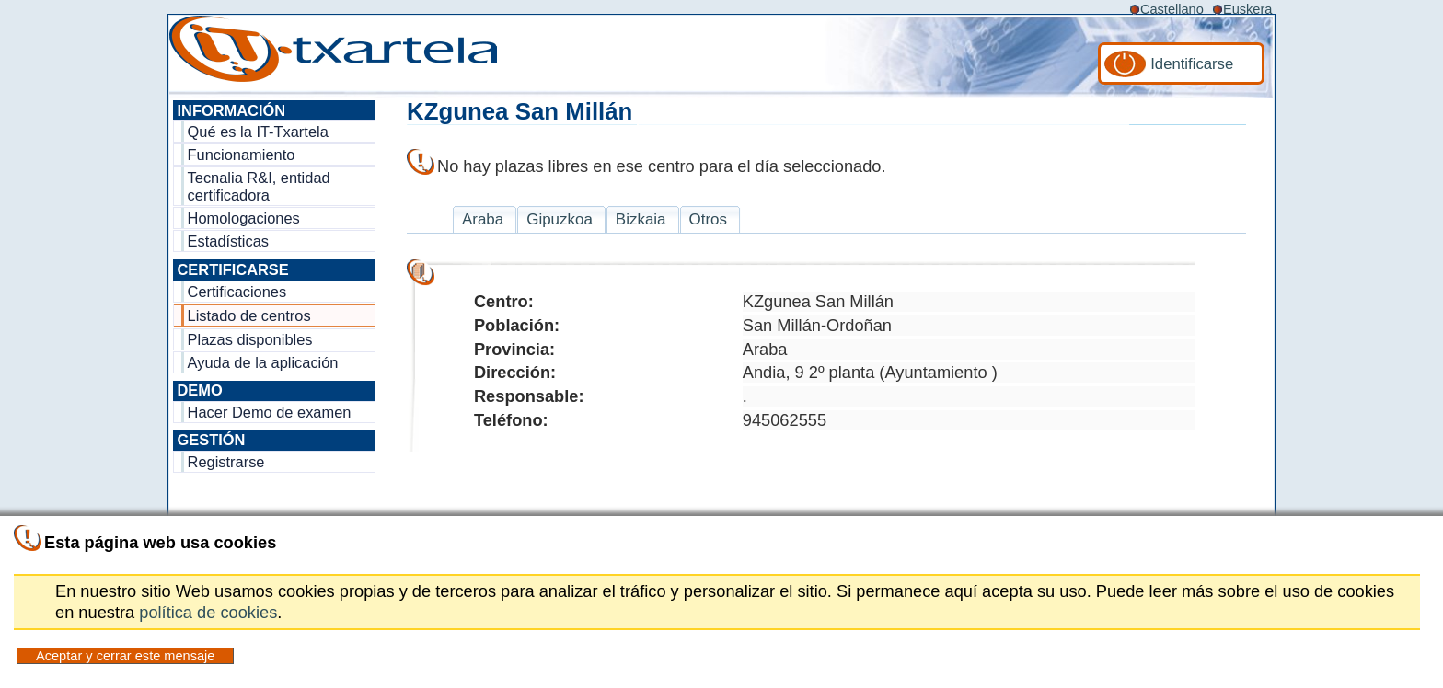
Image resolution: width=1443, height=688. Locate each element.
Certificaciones (237, 291)
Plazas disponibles (250, 339)
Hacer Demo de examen (270, 412)
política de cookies (208, 612)
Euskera (1247, 9)
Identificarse (1191, 64)
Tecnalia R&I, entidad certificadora (259, 186)
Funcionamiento (241, 154)
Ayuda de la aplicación (263, 362)
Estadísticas (228, 241)
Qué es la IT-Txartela (258, 131)
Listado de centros (249, 315)
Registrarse (226, 461)
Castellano (1172, 9)
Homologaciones (244, 218)
